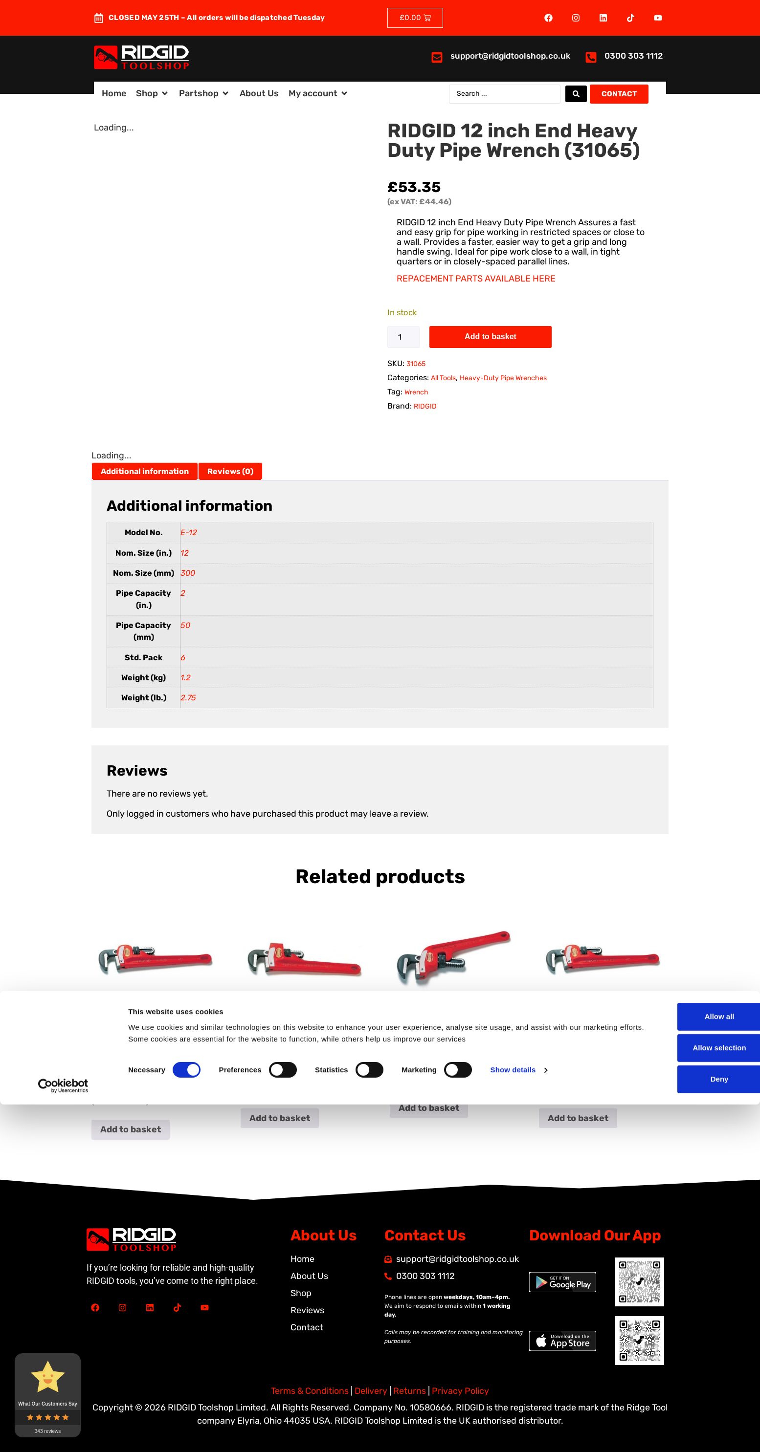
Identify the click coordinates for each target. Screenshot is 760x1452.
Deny (679, 1426)
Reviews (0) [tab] (230, 471)
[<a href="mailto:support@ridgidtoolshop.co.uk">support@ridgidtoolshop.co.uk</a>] (437, 57)
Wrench (416, 392)
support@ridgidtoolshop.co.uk (510, 56)
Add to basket (490, 336)
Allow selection (678, 1395)
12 (184, 553)
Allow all (678, 1364)
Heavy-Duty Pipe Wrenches (503, 378)
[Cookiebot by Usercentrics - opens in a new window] (63, 1433)
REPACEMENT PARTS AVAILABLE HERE (476, 278)
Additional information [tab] (145, 471)
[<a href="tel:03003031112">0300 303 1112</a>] (591, 57)
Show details (513, 1417)
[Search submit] (576, 94)
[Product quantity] (403, 337)
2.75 (188, 697)
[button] (152, 94)
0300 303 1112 (633, 56)
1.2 (185, 677)
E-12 (188, 532)
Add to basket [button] (130, 1129)
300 (187, 573)
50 (185, 625)
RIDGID (425, 406)
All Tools (443, 378)
